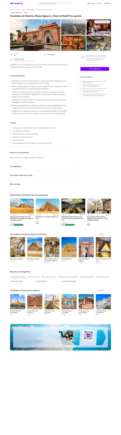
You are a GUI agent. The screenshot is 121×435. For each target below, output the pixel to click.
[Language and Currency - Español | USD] (90, 3)
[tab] (19, 276)
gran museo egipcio (16, 259)
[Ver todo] (101, 234)
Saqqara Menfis (67, 259)
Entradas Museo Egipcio (84, 260)
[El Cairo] (17, 9)
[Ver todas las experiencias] (69, 281)
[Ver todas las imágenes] (102, 21)
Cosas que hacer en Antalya (67, 311)
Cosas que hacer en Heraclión (84, 311)
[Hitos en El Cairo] (41, 281)
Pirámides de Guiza (33, 259)
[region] (60, 212)
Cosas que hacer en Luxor (32, 311)
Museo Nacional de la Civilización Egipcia (51, 260)
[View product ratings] (26, 12)
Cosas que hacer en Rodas (49, 311)
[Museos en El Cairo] (16, 281)
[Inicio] (11, 9)
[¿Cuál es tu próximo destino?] (55, 3)
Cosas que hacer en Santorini (101, 311)
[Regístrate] (107, 3)
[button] (98, 3)
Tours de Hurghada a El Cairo (103, 260)
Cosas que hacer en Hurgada (15, 311)
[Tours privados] (30, 9)
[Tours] (23, 9)
